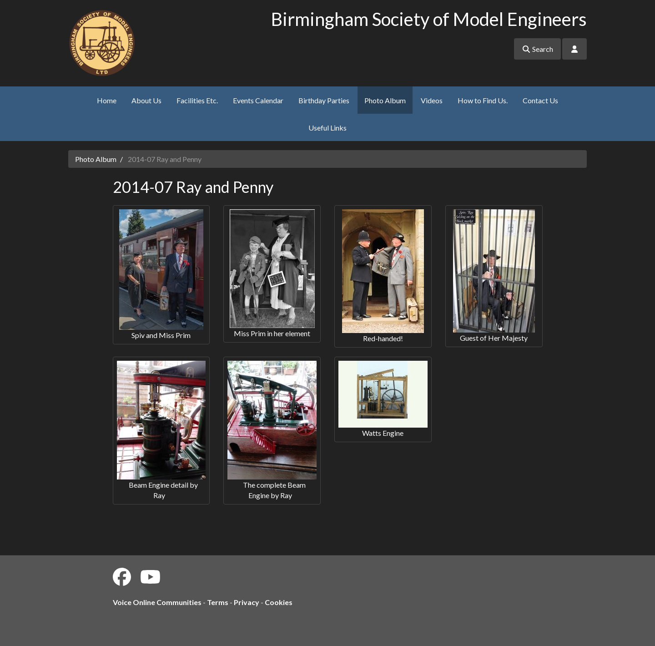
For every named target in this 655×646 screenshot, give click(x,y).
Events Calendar (258, 100)
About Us (146, 100)
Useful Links (327, 127)
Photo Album (385, 100)
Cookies (278, 602)
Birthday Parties (323, 100)
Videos (432, 100)
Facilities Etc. (197, 100)
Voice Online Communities (157, 602)
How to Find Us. (483, 100)
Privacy (246, 602)
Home (106, 100)
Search (537, 49)
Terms (217, 602)
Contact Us (540, 100)
